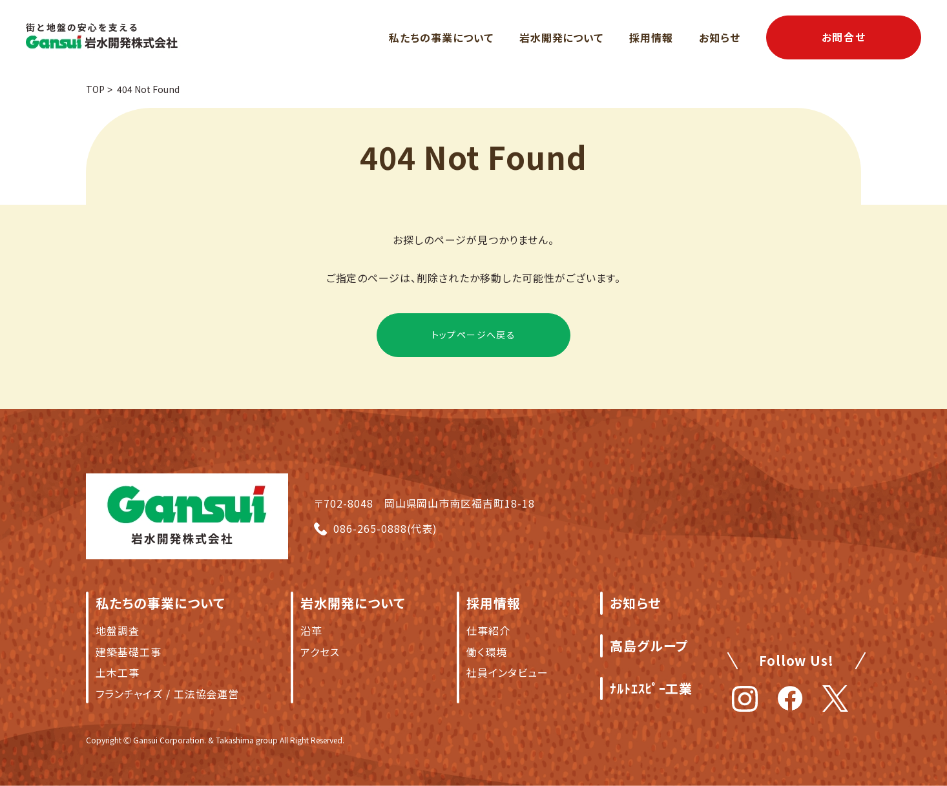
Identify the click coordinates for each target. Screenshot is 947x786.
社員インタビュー (507, 672)
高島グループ (649, 645)
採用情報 (651, 37)
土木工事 (118, 672)
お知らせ (719, 37)
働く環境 (486, 651)
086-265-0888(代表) (385, 528)
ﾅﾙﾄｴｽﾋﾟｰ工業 (651, 688)
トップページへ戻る (474, 334)
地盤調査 (118, 630)
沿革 (311, 630)
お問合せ (844, 37)
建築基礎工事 (128, 651)
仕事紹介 (488, 630)
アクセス (320, 651)
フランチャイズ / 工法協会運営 (167, 693)
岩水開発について (561, 37)
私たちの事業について (441, 37)
